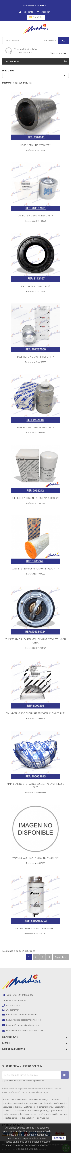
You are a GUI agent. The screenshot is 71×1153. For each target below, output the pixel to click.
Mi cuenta (26, 12)
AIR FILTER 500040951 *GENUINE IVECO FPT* (35, 568)
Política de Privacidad (39, 1118)
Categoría (12, 61)
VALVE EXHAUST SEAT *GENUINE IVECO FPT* (35, 857)
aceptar (59, 1138)
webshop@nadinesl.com (25, 49)
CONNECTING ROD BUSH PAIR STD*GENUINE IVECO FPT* (35, 713)
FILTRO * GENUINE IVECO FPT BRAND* (35, 928)
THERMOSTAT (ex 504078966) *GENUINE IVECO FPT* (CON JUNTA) (35, 641)
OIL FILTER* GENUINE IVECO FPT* (35, 215)
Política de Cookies (26, 1148)
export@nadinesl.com (28, 1025)
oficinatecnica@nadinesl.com (29, 1030)
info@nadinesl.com (28, 1014)
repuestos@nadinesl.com (29, 1019)
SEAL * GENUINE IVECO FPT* (35, 286)
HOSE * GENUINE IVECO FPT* (35, 145)
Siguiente (60, 957)
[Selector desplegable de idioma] (36, 17)
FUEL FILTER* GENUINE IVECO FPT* (35, 356)
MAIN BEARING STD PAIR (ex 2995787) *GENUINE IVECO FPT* (35, 785)
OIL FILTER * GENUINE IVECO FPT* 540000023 (35, 498)
